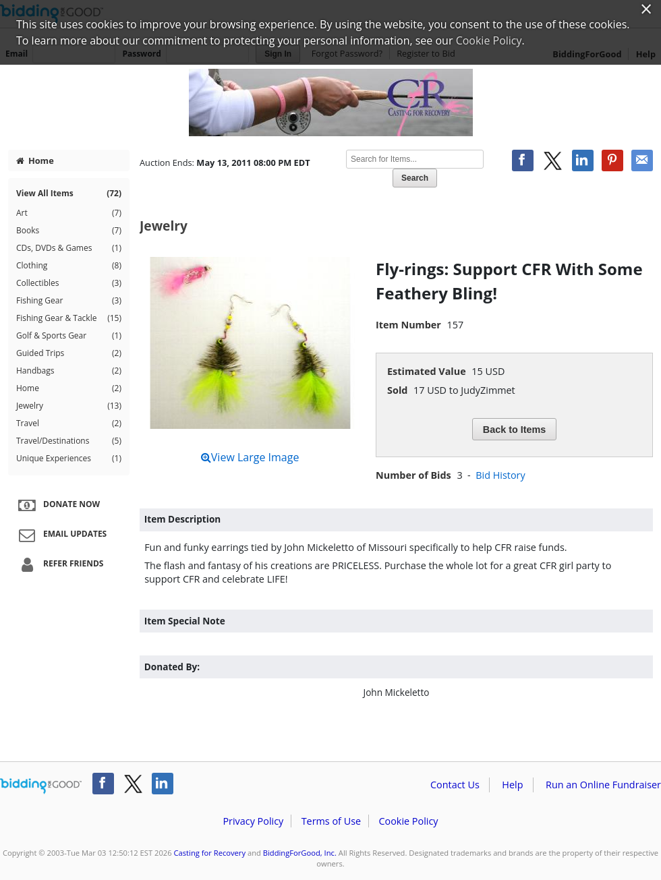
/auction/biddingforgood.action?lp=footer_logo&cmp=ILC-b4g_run (41, 786)
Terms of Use (331, 821)
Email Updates (61, 535)
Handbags (68, 371)
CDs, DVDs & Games (68, 248)
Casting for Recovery (210, 853)
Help (512, 784)
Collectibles (68, 283)
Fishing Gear (68, 300)
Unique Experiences (68, 458)
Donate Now (57, 505)
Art (68, 213)
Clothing (68, 265)
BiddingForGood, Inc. (300, 853)
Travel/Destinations (68, 441)
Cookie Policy (408, 821)
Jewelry (68, 406)
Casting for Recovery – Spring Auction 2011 (330, 102)
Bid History (500, 475)
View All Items (68, 193)
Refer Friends (59, 564)
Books (68, 230)
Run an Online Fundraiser (603, 784)
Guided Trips (68, 353)
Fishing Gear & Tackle (68, 318)
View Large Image (250, 457)
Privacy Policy (253, 821)
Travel (68, 423)
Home (35, 160)
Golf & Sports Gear (68, 336)
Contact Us (455, 784)
